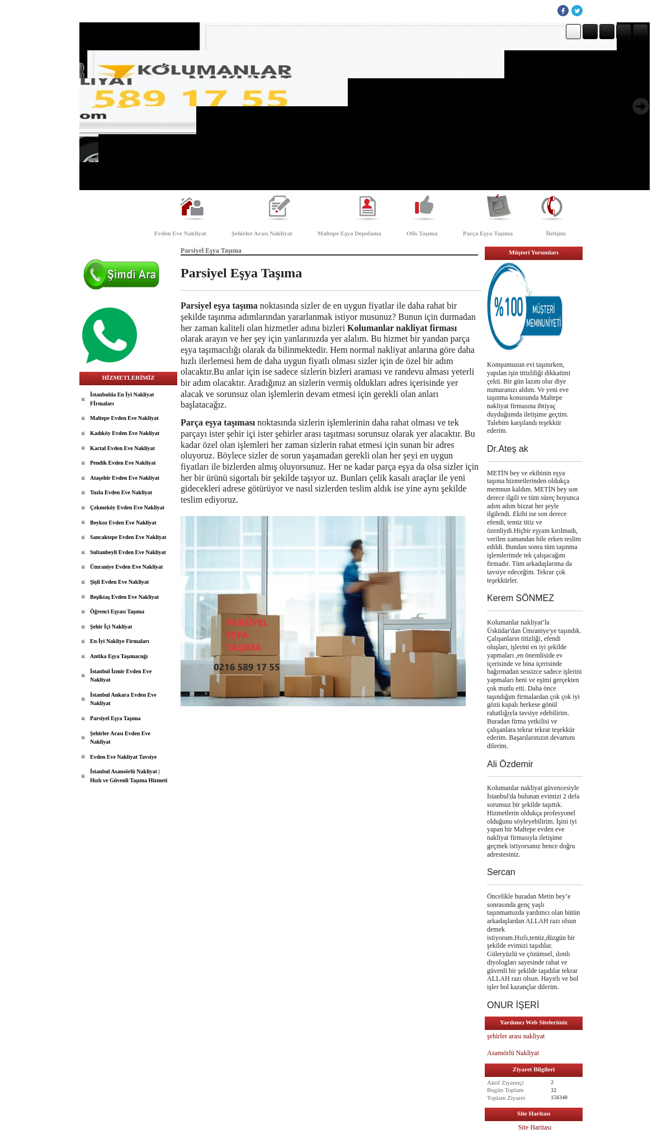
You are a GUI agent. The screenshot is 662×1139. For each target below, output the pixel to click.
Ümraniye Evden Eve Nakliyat (126, 567)
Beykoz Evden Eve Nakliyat (123, 522)
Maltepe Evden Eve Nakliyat (124, 418)
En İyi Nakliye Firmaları (119, 641)
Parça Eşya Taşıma (488, 233)
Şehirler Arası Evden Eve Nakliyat (120, 737)
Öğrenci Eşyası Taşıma (117, 611)
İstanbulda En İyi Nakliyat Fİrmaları (122, 399)
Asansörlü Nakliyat (514, 1053)
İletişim (556, 233)
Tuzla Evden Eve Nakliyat (121, 492)
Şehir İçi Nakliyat (111, 626)
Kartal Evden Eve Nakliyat (122, 448)
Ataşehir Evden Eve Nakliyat (124, 478)
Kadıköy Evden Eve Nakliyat (124, 433)
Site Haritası (535, 1127)
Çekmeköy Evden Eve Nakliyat (127, 507)
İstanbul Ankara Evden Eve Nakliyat (123, 699)
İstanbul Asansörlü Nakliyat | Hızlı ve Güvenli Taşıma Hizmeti (128, 775)
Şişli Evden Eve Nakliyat (119, 582)
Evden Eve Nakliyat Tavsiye (123, 757)
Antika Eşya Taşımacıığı (119, 656)
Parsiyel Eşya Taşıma (115, 718)
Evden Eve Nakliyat (180, 233)
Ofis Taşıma (422, 233)
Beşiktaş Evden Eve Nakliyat (124, 597)
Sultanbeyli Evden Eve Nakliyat (128, 552)
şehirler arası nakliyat (516, 1036)
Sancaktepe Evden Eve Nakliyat (128, 537)
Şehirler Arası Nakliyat (261, 233)
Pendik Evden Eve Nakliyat (123, 463)
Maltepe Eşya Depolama (349, 233)
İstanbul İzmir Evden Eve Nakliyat (121, 675)
